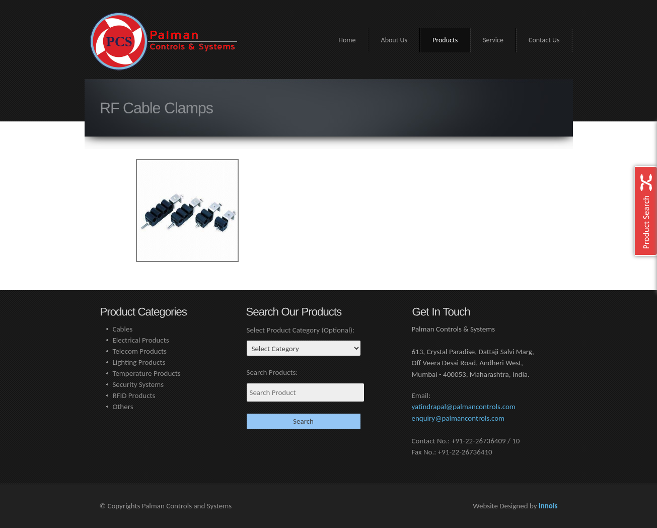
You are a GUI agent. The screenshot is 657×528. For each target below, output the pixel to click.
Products (445, 40)
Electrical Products (140, 340)
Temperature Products (146, 373)
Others (122, 406)
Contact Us (544, 40)
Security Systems (138, 384)
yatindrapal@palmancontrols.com (464, 406)
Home (346, 40)
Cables (122, 329)
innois (548, 505)
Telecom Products (139, 351)
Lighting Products (138, 362)
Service (493, 40)
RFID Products (133, 395)
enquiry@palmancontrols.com (458, 418)
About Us (394, 40)
